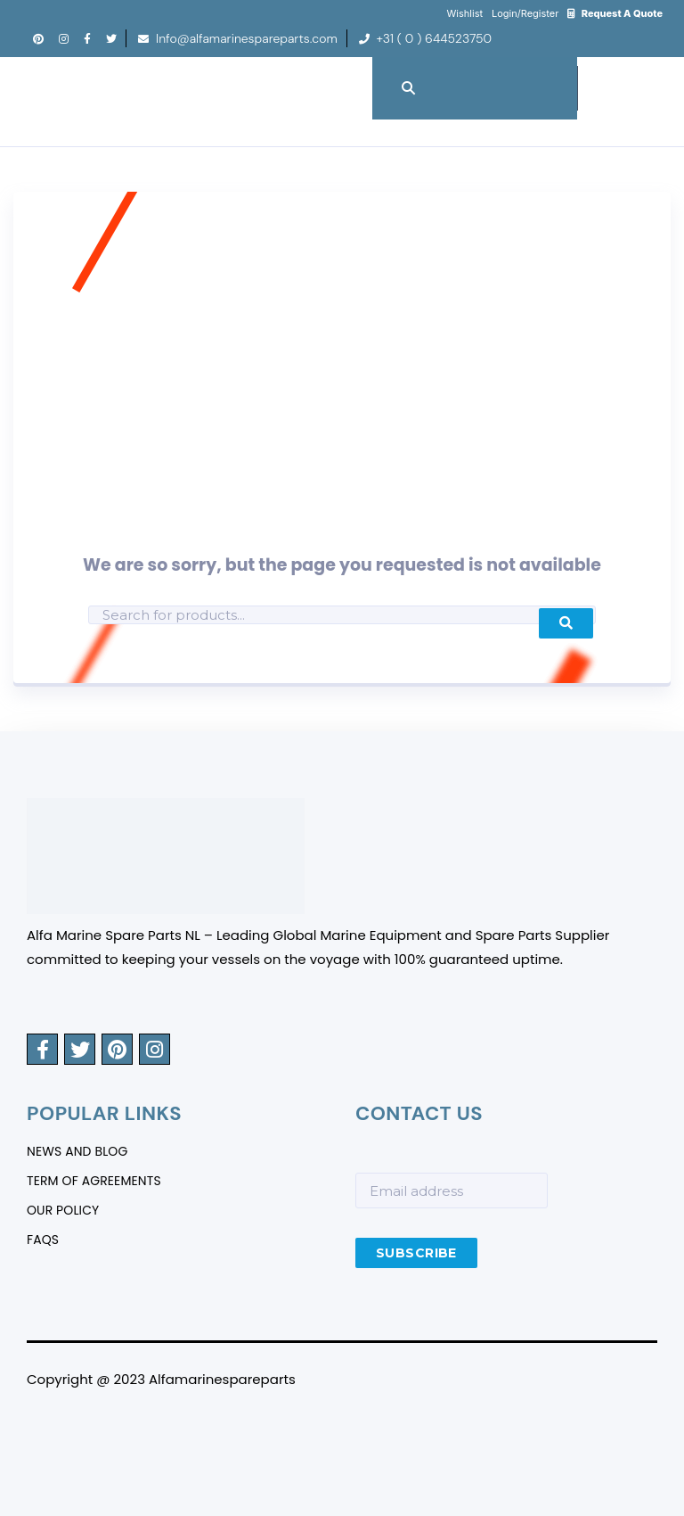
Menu (649, 78)
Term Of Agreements (94, 1182)
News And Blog (77, 1152)
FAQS (43, 1240)
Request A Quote (615, 13)
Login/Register (525, 13)
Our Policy (63, 1211)
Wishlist (465, 13)
